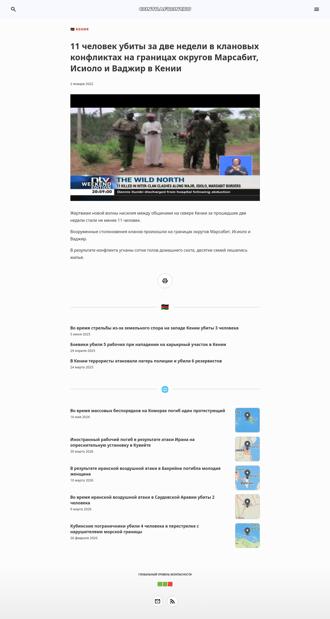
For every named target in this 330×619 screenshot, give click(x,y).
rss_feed (172, 601)
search (13, 9)
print (165, 280)
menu (317, 9)
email (157, 601)
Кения (79, 29)
